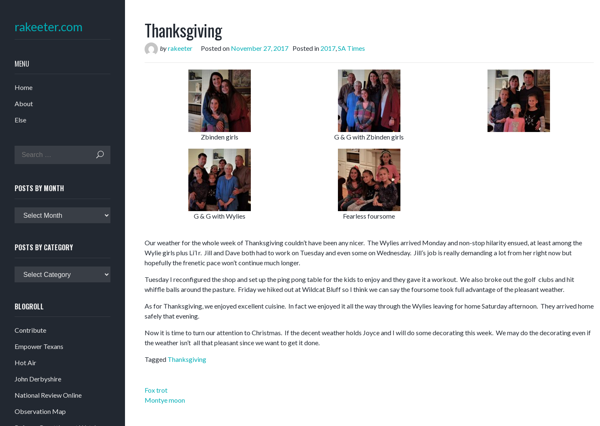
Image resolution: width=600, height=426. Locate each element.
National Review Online (48, 395)
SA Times (351, 48)
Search (100, 155)
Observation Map (40, 411)
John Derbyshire (38, 379)
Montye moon (165, 400)
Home (23, 87)
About (24, 103)
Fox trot (156, 390)
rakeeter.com (48, 27)
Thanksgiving (187, 359)
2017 (327, 48)
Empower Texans (39, 346)
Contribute (30, 330)
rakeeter (180, 48)
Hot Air (25, 362)
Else (20, 120)
